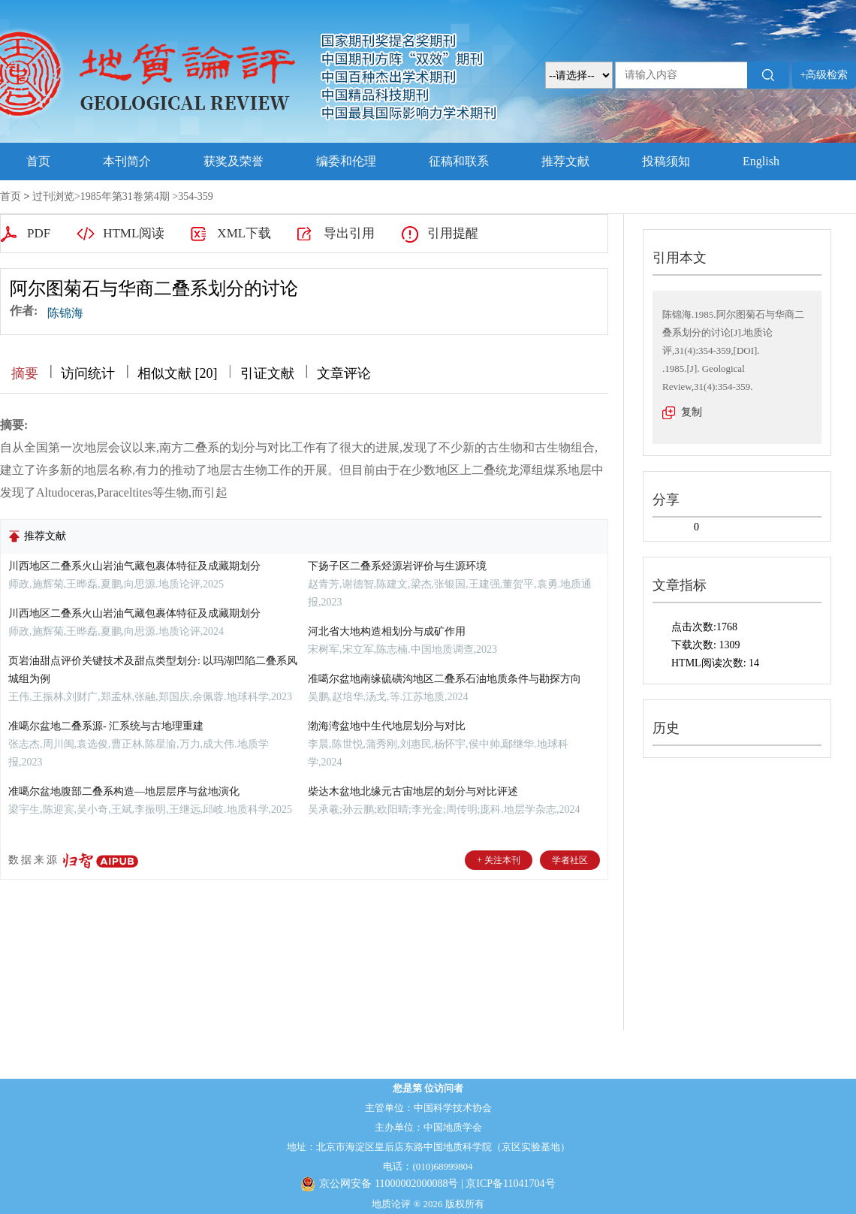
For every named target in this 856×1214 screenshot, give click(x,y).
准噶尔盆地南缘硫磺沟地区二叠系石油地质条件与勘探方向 (444, 678)
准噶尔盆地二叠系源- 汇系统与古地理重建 (105, 726)
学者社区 (570, 860)
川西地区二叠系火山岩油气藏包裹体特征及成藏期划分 (134, 566)
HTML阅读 (133, 233)
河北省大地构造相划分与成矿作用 (387, 631)
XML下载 (244, 233)
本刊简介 (127, 161)
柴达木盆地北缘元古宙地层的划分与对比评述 (413, 791)
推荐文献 (565, 161)
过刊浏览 (53, 196)
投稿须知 (666, 161)
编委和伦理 (346, 161)
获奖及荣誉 (233, 161)
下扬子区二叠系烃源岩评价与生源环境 (397, 566)
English (761, 161)
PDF (38, 233)
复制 (691, 412)
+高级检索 (824, 74)
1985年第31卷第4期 (125, 196)
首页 (38, 161)
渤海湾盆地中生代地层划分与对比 (387, 726)
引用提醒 (452, 233)
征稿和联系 (459, 161)
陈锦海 (65, 313)
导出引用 (349, 233)
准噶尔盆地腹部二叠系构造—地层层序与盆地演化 (124, 791)
